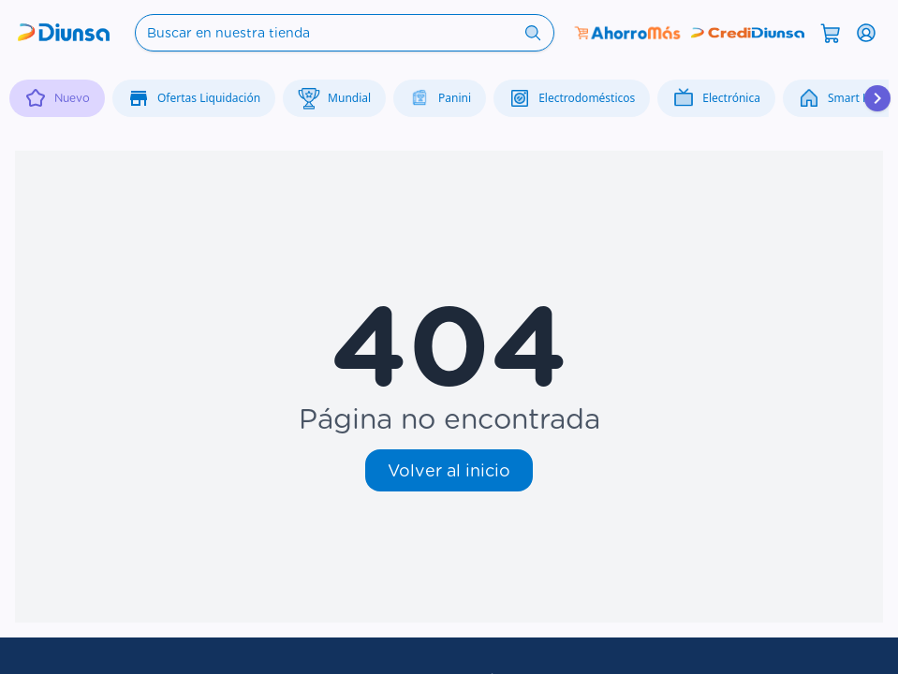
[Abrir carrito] (830, 32)
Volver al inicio (449, 470)
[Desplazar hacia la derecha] (877, 98)
